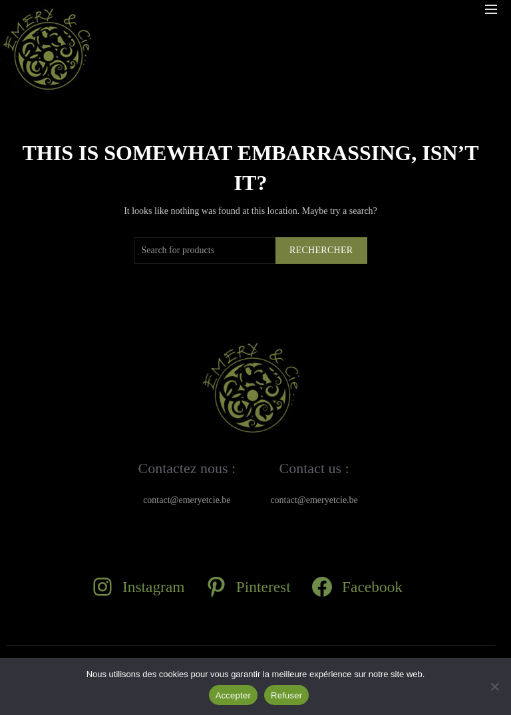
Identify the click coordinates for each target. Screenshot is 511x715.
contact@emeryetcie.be (186, 500)
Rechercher (321, 250)
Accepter (233, 695)
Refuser (286, 695)
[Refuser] (494, 686)
